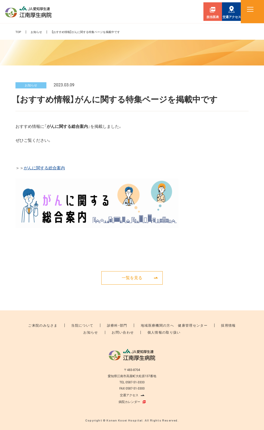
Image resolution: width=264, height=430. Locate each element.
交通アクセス (129, 394)
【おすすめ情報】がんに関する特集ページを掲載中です (90, 32)
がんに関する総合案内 (44, 168)
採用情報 (216, 325)
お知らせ (37, 32)
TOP (18, 32)
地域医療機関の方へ (154, 325)
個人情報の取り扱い (159, 332)
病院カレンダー (129, 401)
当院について (89, 325)
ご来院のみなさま (55, 325)
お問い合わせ (123, 332)
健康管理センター (185, 325)
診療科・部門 (119, 325)
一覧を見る (132, 277)
